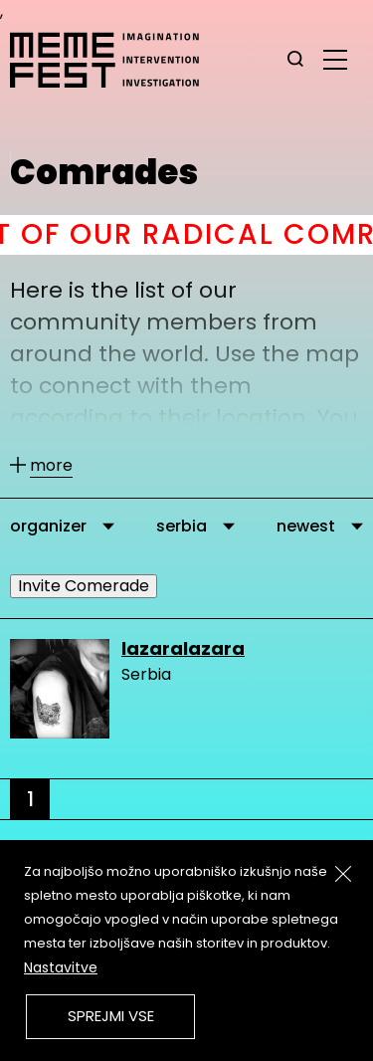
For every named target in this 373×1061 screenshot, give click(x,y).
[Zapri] (343, 874)
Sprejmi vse (111, 1015)
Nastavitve (60, 967)
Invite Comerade (83, 585)
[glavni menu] (335, 59)
